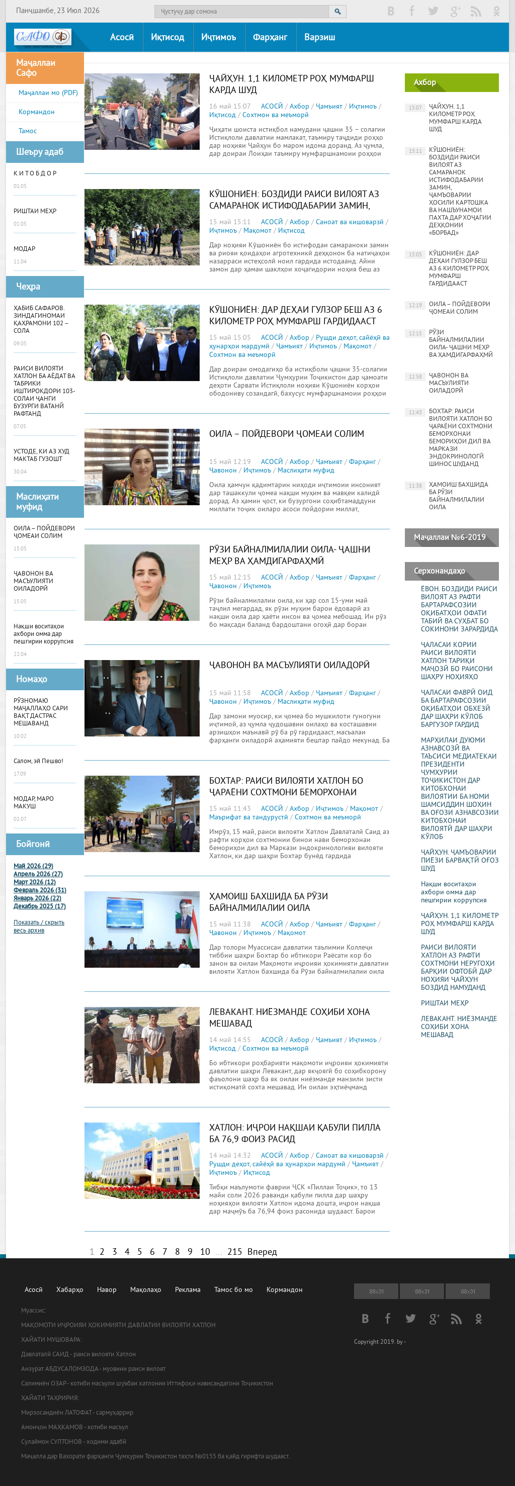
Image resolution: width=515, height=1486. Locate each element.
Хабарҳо (69, 1290)
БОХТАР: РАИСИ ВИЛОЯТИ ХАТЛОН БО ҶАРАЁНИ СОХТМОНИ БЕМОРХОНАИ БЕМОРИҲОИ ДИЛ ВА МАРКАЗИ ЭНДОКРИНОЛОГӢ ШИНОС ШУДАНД (286, 799)
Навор (107, 1290)
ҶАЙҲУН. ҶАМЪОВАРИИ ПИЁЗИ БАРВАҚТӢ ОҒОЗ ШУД (460, 861)
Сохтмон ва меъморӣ (275, 115)
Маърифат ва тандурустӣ (248, 817)
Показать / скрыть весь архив (39, 927)
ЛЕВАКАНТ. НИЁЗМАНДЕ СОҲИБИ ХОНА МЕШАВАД (459, 1027)
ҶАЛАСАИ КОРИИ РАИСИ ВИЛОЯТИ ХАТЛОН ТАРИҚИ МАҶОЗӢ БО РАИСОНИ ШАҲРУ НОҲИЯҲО (457, 661)
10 (205, 1252)
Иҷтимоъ (218, 38)
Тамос (28, 131)
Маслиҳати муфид (306, 471)
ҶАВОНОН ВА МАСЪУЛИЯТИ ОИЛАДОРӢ (289, 666)
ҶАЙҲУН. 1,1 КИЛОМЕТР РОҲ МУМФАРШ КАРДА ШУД (443, 118)
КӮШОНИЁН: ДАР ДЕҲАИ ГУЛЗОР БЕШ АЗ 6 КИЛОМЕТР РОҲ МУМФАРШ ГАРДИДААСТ (295, 316)
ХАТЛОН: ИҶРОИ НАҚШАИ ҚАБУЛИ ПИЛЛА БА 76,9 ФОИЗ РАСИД (294, 1134)
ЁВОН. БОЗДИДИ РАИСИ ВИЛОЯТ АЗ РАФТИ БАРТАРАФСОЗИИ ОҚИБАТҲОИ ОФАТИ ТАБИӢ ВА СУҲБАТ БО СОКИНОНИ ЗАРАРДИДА (459, 610)
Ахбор (299, 107)
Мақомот (257, 231)
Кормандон (37, 112)
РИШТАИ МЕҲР (445, 1004)
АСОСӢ (272, 107)
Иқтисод (167, 38)
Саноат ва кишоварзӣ (350, 222)
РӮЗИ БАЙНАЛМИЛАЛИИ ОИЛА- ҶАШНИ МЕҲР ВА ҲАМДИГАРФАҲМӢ (289, 556)
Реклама (188, 1290)
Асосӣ (122, 38)
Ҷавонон (223, 471)
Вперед (262, 1252)
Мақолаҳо (145, 1290)
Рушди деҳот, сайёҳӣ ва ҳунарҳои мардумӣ (277, 1164)
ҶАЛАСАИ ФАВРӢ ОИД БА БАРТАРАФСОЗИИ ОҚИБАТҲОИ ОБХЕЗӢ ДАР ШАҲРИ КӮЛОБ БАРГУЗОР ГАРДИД (456, 709)
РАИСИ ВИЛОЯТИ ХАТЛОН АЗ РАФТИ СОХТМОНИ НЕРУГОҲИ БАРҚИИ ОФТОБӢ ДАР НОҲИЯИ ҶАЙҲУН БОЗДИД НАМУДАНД (458, 968)
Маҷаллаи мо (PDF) (48, 93)
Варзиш (319, 38)
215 (234, 1252)
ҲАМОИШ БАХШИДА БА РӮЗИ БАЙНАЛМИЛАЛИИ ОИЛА (268, 902)
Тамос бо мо (233, 1290)
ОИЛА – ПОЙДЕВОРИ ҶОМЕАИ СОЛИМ (286, 434)
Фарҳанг (270, 38)
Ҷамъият (329, 107)
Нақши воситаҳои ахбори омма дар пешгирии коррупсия (454, 893)
